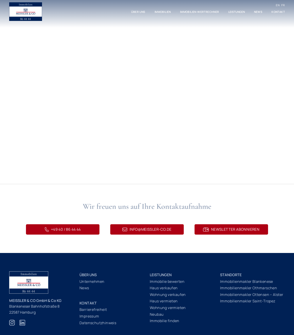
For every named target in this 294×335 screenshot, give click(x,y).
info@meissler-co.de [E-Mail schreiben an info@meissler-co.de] (146, 229)
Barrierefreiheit (93, 309)
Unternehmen (91, 281)
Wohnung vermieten (168, 307)
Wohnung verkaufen (168, 294)
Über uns (138, 12)
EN (278, 5)
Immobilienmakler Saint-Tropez (247, 301)
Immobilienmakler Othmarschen (248, 287)
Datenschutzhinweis (97, 322)
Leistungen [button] (236, 12)
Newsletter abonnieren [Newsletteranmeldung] (231, 229)
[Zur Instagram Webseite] (12, 325)
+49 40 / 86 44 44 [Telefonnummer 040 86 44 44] (63, 229)
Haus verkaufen (164, 287)
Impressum (89, 316)
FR (283, 5)
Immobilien (163, 12)
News (258, 12)
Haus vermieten (164, 301)
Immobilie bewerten (167, 281)
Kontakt (278, 12)
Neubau (157, 314)
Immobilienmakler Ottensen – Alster (251, 294)
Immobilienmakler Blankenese (246, 281)
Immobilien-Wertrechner (199, 12)
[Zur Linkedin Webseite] (22, 325)
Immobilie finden (164, 320)
